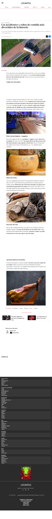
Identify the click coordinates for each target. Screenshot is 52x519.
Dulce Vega (13, 330)
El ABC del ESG (4, 428)
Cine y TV (35, 7)
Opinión (2, 416)
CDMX (2, 414)
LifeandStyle (3, 407)
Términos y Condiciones (26, 499)
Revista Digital (4, 395)
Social (2, 422)
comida (35, 73)
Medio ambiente (4, 421)
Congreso (3, 413)
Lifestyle (3, 394)
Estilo (6, 7)
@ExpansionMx (15, 332)
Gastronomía (4, 456)
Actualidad (3, 432)
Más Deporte (3, 393)
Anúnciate (26, 503)
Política (3, 410)
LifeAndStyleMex (29, 489)
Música (42, 7)
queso (20, 139)
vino (29, 145)
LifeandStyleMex (23, 490)
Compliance (26, 502)
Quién (2, 438)
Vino (31, 308)
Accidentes (15, 308)
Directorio (26, 505)
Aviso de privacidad (26, 501)
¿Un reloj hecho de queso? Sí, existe (41, 317)
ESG (2, 405)
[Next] (49, 316)
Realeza (2, 440)
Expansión (4, 397)
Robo (21, 308)
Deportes (26, 7)
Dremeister (9, 105)
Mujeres (3, 406)
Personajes (3, 459)
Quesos (26, 308)
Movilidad (3, 424)
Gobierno (3, 411)
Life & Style (4, 378)
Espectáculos (4, 439)
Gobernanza (3, 423)
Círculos (3, 441)
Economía (3, 401)
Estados (3, 415)
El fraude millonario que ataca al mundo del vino (17, 318)
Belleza (2, 450)
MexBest (3, 455)
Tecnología (3, 403)
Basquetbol (3, 392)
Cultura (3, 446)
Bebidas (2, 457)
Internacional (4, 402)
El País (42, 186)
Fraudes (36, 308)
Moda (2, 442)
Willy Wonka (30, 99)
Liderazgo (3, 433)
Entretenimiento (16, 7)
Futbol (2, 388)
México (2, 412)
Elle (2, 448)
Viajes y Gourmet (5, 22)
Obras (2, 404)
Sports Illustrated (6, 387)
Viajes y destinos (4, 458)
